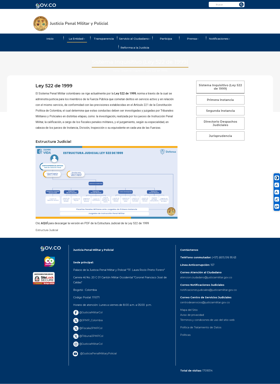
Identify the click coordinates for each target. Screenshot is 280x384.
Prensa (193, 39)
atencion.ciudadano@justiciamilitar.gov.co (206, 277)
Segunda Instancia (220, 110)
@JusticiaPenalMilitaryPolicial (98, 353)
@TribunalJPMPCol (88, 336)
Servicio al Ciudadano (135, 39)
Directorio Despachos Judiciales (220, 123)
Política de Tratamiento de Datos (200, 327)
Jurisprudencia (220, 136)
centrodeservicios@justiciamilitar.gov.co (205, 302)
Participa (166, 38)
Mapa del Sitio (189, 310)
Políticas (185, 335)
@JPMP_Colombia (88, 320)
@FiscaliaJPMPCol (87, 328)
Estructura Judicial (47, 230)
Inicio (50, 38)
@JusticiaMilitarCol (87, 312)
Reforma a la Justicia (135, 47)
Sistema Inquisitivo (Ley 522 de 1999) (220, 87)
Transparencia (104, 38)
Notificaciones (219, 39)
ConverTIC (177, 13)
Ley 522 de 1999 (125, 93)
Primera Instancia (220, 100)
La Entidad (77, 39)
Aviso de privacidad (192, 315)
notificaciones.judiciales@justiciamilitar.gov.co (208, 290)
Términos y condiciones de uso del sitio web (207, 320)
